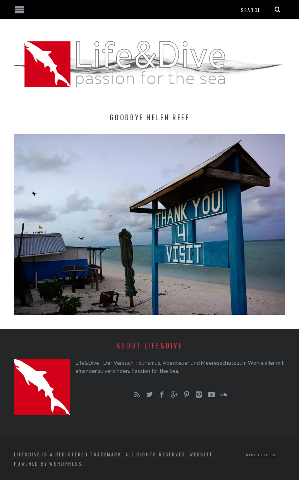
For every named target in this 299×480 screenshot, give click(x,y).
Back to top (261, 455)
